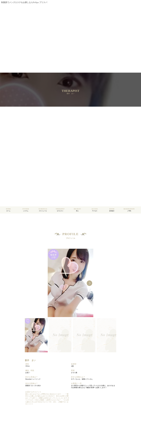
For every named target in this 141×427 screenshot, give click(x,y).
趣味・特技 (29, 370)
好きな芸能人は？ (78, 377)
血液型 (73, 364)
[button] (89, 283)
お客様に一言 (76, 383)
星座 (73, 370)
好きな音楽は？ (31, 377)
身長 (27, 364)
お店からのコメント (33, 392)
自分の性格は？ (31, 383)
